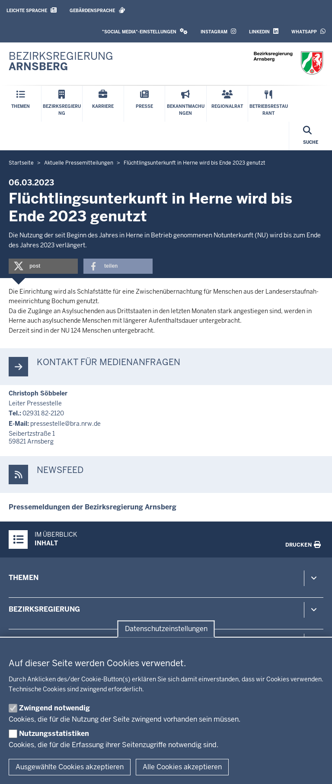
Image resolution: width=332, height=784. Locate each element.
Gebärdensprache (97, 10)
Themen (23, 577)
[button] (43, 266)
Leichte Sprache (31, 10)
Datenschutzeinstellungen (166, 628)
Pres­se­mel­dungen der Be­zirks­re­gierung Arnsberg (92, 507)
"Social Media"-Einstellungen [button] (145, 31)
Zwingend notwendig (54, 708)
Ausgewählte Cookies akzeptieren (70, 766)
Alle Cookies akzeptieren (182, 766)
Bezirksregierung (44, 609)
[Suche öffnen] (310, 136)
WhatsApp (308, 31)
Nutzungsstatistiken (54, 733)
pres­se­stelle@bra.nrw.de (65, 424)
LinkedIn (263, 31)
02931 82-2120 (43, 413)
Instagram (218, 31)
